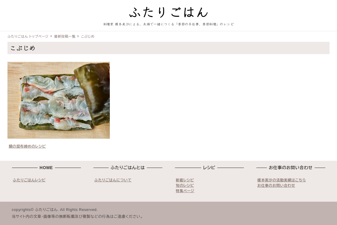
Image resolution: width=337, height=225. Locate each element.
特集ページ (185, 191)
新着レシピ (185, 180)
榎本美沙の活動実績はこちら (281, 180)
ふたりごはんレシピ (29, 180)
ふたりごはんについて (113, 180)
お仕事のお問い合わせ (276, 185)
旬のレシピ (185, 185)
